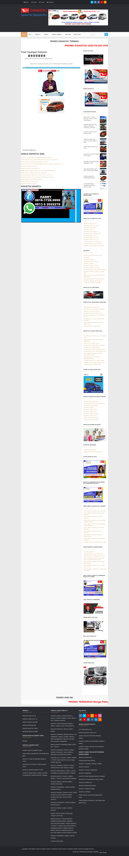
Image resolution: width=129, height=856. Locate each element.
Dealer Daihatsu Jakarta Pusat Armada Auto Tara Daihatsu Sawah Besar (94, 558)
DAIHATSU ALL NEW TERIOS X (92, 343)
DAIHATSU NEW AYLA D (90, 223)
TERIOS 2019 (88, 729)
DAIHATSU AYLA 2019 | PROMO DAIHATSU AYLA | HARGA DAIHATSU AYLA (41, 164)
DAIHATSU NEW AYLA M (90, 227)
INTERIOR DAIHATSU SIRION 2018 (93, 313)
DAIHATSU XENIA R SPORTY (91, 265)
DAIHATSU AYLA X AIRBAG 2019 (92, 233)
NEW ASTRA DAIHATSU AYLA (29, 166)
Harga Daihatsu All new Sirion (91, 307)
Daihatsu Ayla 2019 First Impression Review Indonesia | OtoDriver (90, 126)
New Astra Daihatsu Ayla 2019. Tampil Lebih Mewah (91, 169)
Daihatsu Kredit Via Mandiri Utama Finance (95, 542)
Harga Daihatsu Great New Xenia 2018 (31, 179)
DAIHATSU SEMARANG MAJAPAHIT (93, 452)
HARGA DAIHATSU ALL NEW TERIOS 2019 (95, 351)
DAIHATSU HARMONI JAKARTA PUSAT (33, 770)
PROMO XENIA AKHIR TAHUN (87, 760)
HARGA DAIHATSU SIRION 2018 (92, 326)
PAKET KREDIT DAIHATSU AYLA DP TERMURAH (34, 173)
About (26, 2)
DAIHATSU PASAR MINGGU (86, 776)
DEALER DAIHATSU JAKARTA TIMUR (93, 554)
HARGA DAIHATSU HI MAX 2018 (29, 181)
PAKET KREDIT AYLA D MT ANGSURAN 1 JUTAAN (34, 162)
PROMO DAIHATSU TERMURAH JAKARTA (89, 177)
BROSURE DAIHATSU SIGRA (30, 731)
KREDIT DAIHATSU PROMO (30, 722)
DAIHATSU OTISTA (84, 779)
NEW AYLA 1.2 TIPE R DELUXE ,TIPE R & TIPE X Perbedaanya (90, 118)
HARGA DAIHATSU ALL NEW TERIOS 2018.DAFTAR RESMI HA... (38, 177)
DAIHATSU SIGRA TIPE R (90, 415)
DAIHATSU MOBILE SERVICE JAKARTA (94, 279)
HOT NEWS (87, 257)
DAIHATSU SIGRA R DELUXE (91, 417)
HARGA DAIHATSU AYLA (90, 235)
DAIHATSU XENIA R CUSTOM (29, 184)
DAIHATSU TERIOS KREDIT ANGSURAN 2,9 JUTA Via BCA (36, 157)
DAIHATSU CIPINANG (84, 792)
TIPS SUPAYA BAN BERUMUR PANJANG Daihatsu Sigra (89, 185)
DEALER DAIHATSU (89, 552)
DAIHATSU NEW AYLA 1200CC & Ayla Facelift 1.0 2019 (91, 140)
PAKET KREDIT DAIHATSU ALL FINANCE (94, 511)
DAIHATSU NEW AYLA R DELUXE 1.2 (93, 243)
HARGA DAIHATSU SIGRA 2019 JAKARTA (94, 403)
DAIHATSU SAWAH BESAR (96, 779)
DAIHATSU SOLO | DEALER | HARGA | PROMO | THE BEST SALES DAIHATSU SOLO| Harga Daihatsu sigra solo (63, 760)
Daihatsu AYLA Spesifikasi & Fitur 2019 (94, 245)
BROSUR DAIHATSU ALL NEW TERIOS (94, 360)
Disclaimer (50, 2)
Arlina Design (102, 852)
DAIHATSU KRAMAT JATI (85, 782)
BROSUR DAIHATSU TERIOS (30, 728)
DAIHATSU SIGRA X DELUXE (91, 413)
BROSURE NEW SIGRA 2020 (91, 401)
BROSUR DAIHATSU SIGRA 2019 (87, 732)
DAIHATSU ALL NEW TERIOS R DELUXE (94, 349)
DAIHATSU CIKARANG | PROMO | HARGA (90, 763)
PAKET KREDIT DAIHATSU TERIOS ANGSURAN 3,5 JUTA (93, 354)
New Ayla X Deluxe (89, 229)
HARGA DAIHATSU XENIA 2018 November (95, 269)
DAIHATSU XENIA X (89, 259)
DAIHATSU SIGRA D (89, 407)
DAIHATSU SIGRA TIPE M (90, 409)
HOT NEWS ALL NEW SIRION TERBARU (94, 309)
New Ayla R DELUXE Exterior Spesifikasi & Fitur (91, 162)
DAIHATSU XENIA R (89, 263)
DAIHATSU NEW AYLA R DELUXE (92, 241)
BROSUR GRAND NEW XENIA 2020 (93, 255)
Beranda (25, 741)
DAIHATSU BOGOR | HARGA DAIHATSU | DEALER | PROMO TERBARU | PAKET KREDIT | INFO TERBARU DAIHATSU (64, 718)
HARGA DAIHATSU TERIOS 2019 (92, 364)
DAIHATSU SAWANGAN (85, 773)
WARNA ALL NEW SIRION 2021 (92, 311)
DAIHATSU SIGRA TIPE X (90, 411)
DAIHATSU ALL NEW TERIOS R (92, 347)
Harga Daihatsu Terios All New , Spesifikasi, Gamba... (92, 357)
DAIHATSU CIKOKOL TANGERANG (88, 770)
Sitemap (34, 2)
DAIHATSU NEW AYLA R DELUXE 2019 (90, 132)
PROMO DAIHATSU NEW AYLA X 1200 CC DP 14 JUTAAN (36, 175)
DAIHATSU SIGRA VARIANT (91, 405)
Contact (42, 2)
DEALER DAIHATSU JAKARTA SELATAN (94, 556)
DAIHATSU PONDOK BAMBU (87, 788)
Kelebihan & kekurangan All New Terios (94, 362)
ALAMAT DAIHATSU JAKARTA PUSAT (32, 750)
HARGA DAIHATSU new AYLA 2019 (30, 168)
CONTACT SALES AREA (57, 841)
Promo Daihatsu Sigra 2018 (91, 419)
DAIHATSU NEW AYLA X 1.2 (91, 237)
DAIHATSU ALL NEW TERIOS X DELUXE (94, 345)
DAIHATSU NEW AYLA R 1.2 (91, 239)
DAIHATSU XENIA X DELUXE (91, 261)
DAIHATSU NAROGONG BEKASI (87, 785)
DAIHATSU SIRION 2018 (85, 757)
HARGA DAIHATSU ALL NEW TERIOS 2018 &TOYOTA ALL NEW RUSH (39, 159)
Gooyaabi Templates (93, 851)
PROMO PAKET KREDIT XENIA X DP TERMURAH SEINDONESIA (38, 170)
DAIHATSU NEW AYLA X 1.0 (91, 231)
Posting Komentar (29, 150)
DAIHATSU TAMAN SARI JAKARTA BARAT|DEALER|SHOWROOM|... (93, 281)
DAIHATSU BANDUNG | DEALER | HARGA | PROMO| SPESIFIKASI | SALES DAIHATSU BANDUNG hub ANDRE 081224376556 (63, 752)
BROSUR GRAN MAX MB (29, 725)
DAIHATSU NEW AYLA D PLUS (92, 225)
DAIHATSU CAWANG (99, 776)
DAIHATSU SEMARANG (90, 450)
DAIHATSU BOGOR (84, 767)
